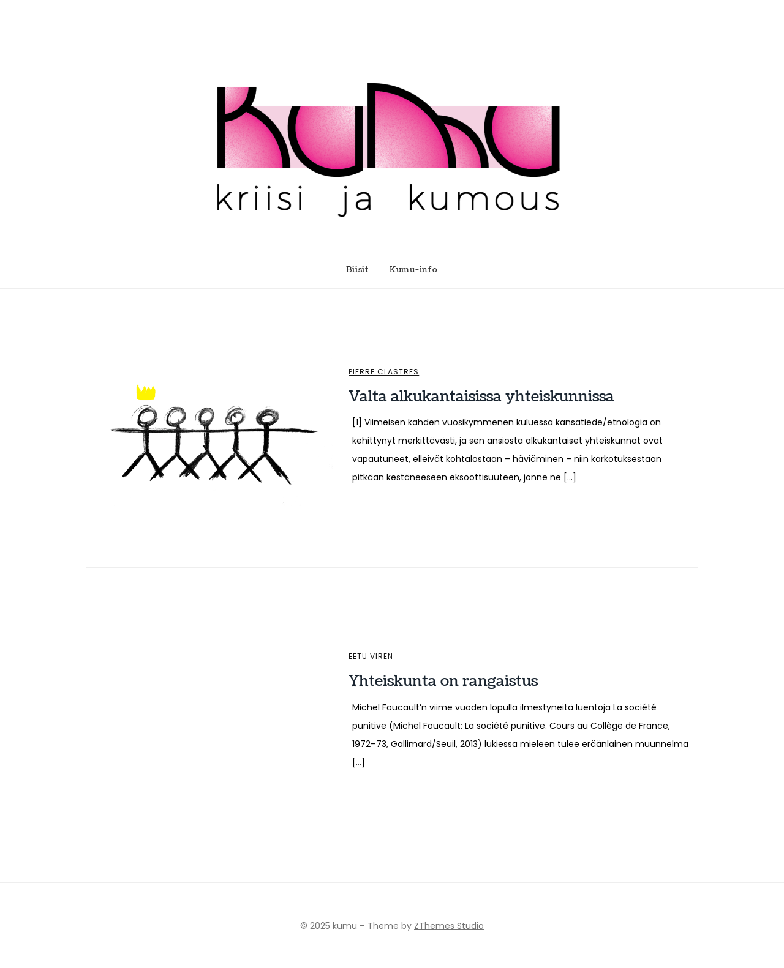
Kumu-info (414, 269)
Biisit (357, 269)
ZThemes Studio (449, 926)
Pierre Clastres (384, 372)
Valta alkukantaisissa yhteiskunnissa (481, 396)
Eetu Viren (371, 656)
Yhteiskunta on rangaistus (443, 681)
